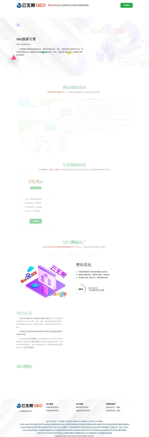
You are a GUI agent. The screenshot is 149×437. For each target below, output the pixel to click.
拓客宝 (78, 427)
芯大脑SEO (99, 424)
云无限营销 (72, 427)
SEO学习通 (52, 427)
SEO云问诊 (54, 430)
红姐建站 (103, 433)
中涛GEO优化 (57, 433)
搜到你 (45, 427)
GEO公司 (89, 430)
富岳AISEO (97, 427)
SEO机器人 (35, 430)
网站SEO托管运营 (82, 407)
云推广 (116, 427)
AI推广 (107, 427)
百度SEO (69, 421)
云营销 (82, 427)
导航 (107, 433)
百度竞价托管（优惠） (113, 410)
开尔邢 (105, 424)
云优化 (74, 430)
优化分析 (111, 424)
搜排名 (41, 427)
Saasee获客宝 (104, 430)
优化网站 (100, 421)
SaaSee (23, 427)
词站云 (126, 427)
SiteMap (47, 424)
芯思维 (62, 424)
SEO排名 (84, 421)
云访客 (58, 427)
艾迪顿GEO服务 (44, 430)
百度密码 (83, 424)
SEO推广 (54, 421)
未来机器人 (89, 427)
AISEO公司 (41, 433)
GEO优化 (96, 430)
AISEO (83, 430)
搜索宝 (121, 424)
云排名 (71, 424)
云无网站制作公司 (93, 433)
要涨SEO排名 (63, 430)
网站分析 (76, 424)
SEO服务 (61, 421)
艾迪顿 (112, 427)
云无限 (66, 424)
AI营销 (103, 427)
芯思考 (28, 427)
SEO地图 (33, 424)
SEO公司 (92, 421)
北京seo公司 (26, 430)
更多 (110, 433)
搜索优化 (126, 424)
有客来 (70, 430)
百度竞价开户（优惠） (113, 407)
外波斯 (92, 424)
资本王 (79, 430)
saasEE (27, 424)
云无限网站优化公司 (80, 433)
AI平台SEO (49, 433)
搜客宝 (116, 424)
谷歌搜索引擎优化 (52, 410)
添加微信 (126, 5)
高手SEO (112, 430)
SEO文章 (40, 424)
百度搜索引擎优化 (52, 407)
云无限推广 (64, 427)
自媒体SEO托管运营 (83, 410)
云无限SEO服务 (67, 433)
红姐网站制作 (55, 424)
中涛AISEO (35, 427)
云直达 (22, 424)
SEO (48, 421)
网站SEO (77, 421)
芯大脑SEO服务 (121, 430)
